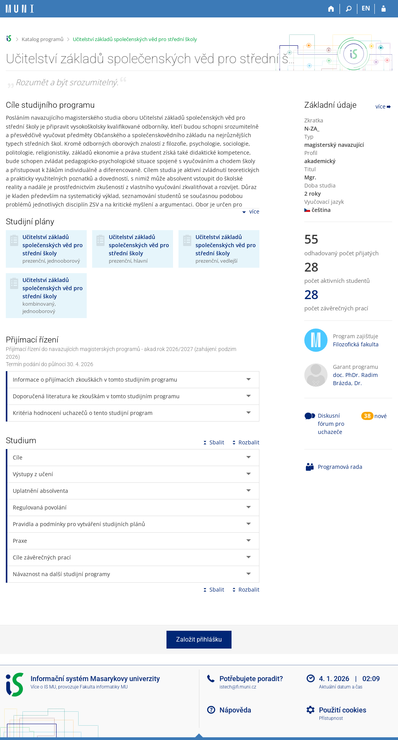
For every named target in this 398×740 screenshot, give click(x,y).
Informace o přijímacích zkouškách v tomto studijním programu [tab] (95, 379)
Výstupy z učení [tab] (33, 474)
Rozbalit (245, 442)
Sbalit (213, 442)
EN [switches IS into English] (366, 8)
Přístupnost (331, 718)
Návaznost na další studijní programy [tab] (61, 574)
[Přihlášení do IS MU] (383, 9)
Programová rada (340, 466)
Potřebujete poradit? (251, 679)
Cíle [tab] (17, 457)
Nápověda (235, 710)
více (250, 212)
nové (380, 416)
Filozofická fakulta (356, 344)
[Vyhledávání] (348, 9)
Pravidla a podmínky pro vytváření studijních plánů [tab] (79, 524)
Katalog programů (42, 39)
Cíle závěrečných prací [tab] (42, 557)
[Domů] (331, 9)
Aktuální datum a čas (340, 687)
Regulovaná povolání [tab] (40, 507)
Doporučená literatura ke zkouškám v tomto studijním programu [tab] (96, 396)
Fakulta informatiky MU (104, 687)
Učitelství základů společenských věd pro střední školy (135, 39)
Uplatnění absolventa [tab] (40, 490)
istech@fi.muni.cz (238, 687)
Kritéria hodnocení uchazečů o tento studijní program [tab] (83, 412)
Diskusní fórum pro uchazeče (331, 423)
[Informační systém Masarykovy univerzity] (20, 8)
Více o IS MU (43, 687)
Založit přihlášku (199, 639)
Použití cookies (342, 710)
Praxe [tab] (20, 540)
